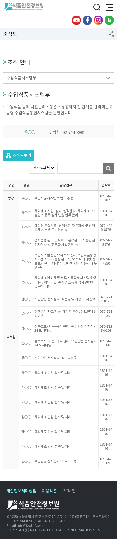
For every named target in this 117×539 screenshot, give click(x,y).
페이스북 (87, 20)
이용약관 (49, 491)
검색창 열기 (96, 7)
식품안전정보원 (25, 7)
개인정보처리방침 (21, 491)
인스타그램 (98, 20)
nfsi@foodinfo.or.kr (31, 525)
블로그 (109, 20)
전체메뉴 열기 (109, 7)
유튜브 (76, 20)
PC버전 (69, 491)
